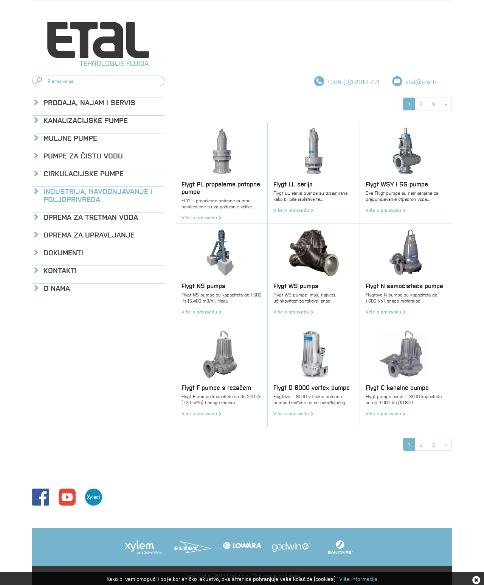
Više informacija (358, 578)
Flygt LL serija (293, 184)
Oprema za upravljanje (89, 234)
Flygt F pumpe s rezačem (216, 387)
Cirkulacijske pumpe (83, 173)
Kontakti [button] (60, 270)
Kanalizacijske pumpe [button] (85, 120)
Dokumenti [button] (63, 252)
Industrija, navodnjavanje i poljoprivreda (97, 195)
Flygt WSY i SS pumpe (397, 184)
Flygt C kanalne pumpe (397, 387)
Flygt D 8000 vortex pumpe (311, 387)
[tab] (98, 102)
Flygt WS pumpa (295, 286)
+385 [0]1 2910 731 (353, 81)
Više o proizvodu (199, 217)
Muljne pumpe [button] (70, 137)
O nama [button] (56, 288)
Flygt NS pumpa (203, 286)
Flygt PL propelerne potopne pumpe (221, 188)
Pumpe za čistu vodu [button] (83, 155)
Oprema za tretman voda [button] (90, 216)
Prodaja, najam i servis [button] (89, 102)
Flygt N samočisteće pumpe (404, 286)
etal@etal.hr (422, 81)
